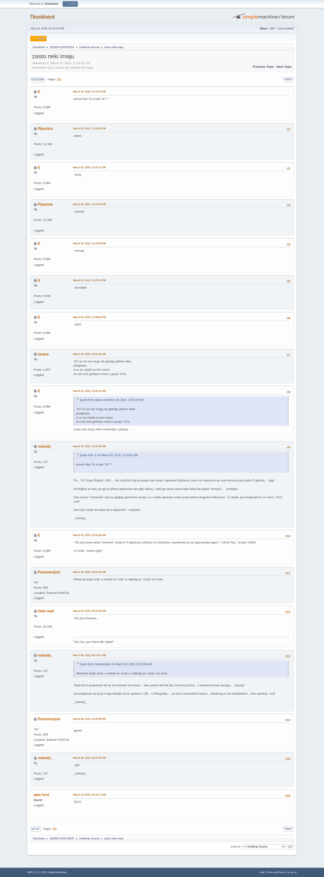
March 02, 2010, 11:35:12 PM (89, 280)
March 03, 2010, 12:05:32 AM (89, 354)
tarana (43, 354)
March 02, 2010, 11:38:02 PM (89, 317)
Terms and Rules (276, 872)
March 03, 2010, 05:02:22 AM (89, 611)
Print (288, 79)
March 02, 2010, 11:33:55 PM (89, 243)
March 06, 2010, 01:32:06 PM (89, 719)
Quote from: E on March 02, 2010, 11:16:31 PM (109, 455)
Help (261, 872)
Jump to (235, 846)
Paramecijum (49, 572)
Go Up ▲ (292, 872)
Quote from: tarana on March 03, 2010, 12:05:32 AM (112, 399)
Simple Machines (57, 872)
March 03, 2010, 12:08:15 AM (89, 391)
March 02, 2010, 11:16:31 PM (89, 91)
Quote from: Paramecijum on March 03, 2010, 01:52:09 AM (116, 664)
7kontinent (42, 17)
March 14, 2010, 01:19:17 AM (89, 794)
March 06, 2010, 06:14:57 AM (89, 655)
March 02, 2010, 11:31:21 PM (89, 167)
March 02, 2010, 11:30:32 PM (89, 128)
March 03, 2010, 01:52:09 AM (89, 572)
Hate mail (46, 611)
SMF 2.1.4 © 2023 (37, 872)
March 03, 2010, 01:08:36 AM (89, 535)
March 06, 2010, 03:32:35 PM (89, 757)
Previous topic (263, 66)
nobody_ (45, 446)
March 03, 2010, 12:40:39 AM (89, 446)
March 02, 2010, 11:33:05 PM (89, 204)
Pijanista (45, 128)
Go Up (35, 829)
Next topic (284, 66)
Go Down (37, 79)
